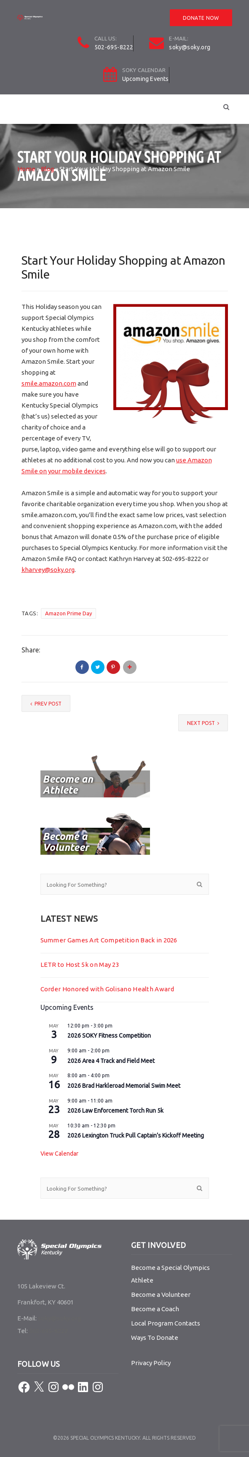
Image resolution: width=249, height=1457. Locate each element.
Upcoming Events (145, 78)
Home (26, 168)
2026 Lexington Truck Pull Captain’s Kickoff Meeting (135, 1135)
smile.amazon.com (48, 383)
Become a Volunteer (160, 1294)
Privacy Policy (151, 1362)
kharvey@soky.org (48, 569)
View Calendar (59, 1153)
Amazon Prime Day (68, 613)
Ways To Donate (154, 1337)
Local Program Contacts (165, 1323)
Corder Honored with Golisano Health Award (107, 989)
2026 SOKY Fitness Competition (109, 1035)
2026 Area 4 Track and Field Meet (111, 1060)
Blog (47, 168)
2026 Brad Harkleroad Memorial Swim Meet (123, 1085)
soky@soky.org (189, 47)
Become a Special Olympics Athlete (170, 1274)
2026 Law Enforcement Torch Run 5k (115, 1110)
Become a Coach (155, 1308)
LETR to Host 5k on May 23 (80, 964)
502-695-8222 (113, 47)
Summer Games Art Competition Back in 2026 (108, 940)
